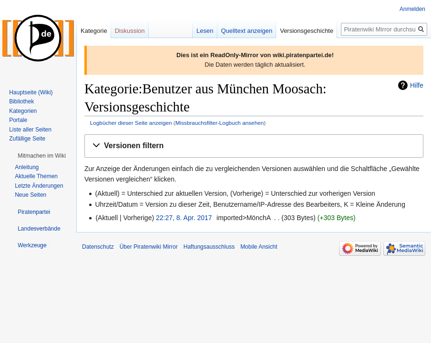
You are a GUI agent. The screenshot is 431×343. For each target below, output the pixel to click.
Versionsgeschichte (306, 30)
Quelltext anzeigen (247, 30)
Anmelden (412, 9)
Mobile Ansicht (258, 246)
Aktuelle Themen (36, 176)
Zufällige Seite (27, 138)
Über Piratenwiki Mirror (149, 246)
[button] (253, 146)
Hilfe (416, 85)
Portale (18, 120)
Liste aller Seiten (30, 129)
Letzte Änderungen (39, 185)
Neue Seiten (30, 195)
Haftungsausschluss (209, 246)
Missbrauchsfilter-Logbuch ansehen (219, 123)
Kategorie (94, 30)
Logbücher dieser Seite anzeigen (131, 123)
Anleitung (27, 167)
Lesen (204, 30)
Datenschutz (98, 246)
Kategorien (23, 111)
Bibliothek (21, 101)
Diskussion (130, 30)
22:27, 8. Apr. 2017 (184, 218)
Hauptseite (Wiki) (30, 92)
